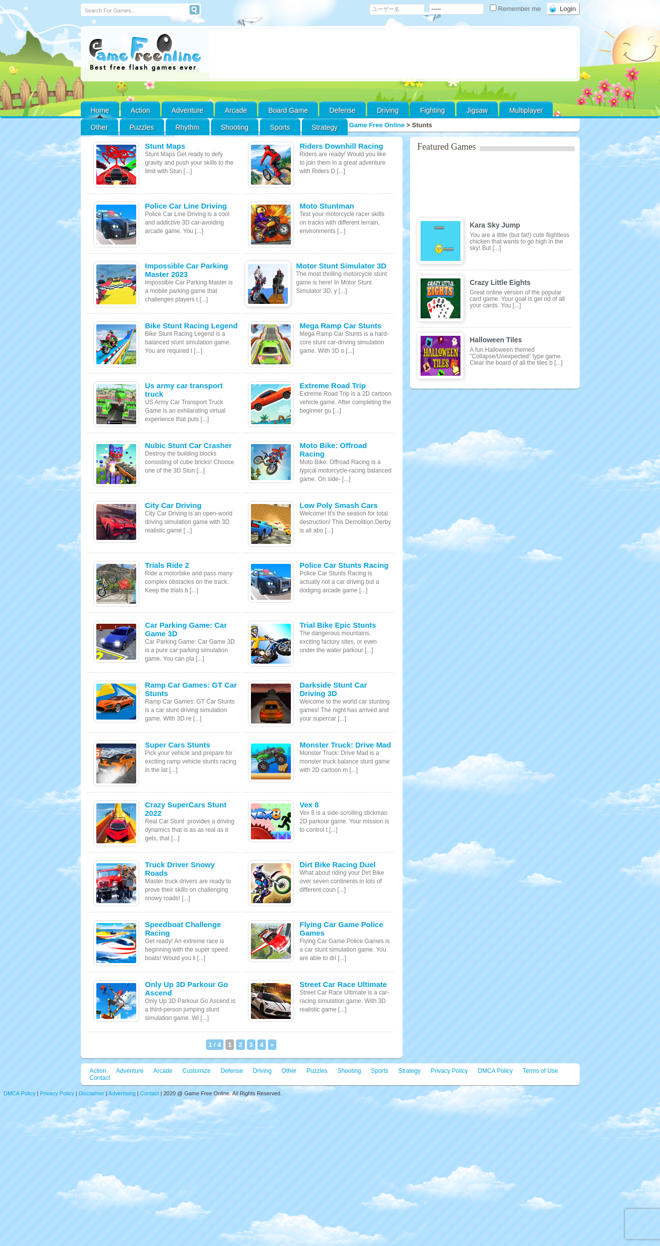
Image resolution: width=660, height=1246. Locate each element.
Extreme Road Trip (333, 385)
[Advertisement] (392, 53)
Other (288, 1070)
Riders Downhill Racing (342, 146)
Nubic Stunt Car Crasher (188, 445)
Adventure (188, 110)
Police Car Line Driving (186, 206)
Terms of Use (540, 1070)
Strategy (325, 127)
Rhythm (188, 127)
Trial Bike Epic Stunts (338, 625)
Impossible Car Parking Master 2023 (186, 269)
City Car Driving (173, 505)
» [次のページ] (272, 1044)
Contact (100, 1077)
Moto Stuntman (327, 206)
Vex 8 (309, 804)
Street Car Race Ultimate (343, 984)
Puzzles (142, 127)
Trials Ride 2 (167, 565)
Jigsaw (477, 110)
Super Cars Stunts (178, 745)
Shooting (234, 127)
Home (100, 110)
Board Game (288, 110)
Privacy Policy (449, 1070)
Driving (388, 110)
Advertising (121, 1093)
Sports (280, 127)
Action (140, 110)
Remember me (516, 8)
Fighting (432, 110)
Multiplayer (526, 110)
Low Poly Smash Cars (339, 505)
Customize (197, 1070)
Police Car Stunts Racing (344, 565)
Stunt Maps (165, 146)
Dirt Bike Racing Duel (338, 864)
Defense (342, 110)
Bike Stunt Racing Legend (191, 325)
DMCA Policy (495, 1070)
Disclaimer (91, 1093)
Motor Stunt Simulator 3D (341, 265)
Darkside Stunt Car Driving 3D (333, 689)
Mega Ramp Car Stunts (341, 325)
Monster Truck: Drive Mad (345, 745)
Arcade (236, 110)
